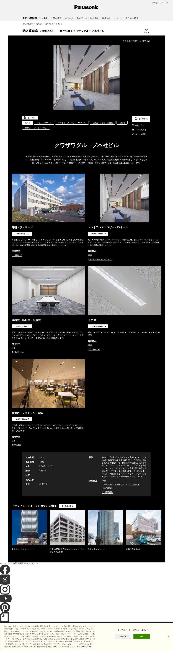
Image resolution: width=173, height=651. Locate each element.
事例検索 (143, 118)
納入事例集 (49, 24)
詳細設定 (123, 643)
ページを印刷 (140, 134)
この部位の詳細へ (20, 233)
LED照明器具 (17, 255)
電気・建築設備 (27, 24)
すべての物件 (66, 506)
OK (141, 643)
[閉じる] (169, 642)
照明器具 (39, 24)
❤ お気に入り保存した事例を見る (137, 41)
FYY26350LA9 (18, 352)
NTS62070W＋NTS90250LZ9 (100, 259)
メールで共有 (140, 129)
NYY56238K (17, 445)
